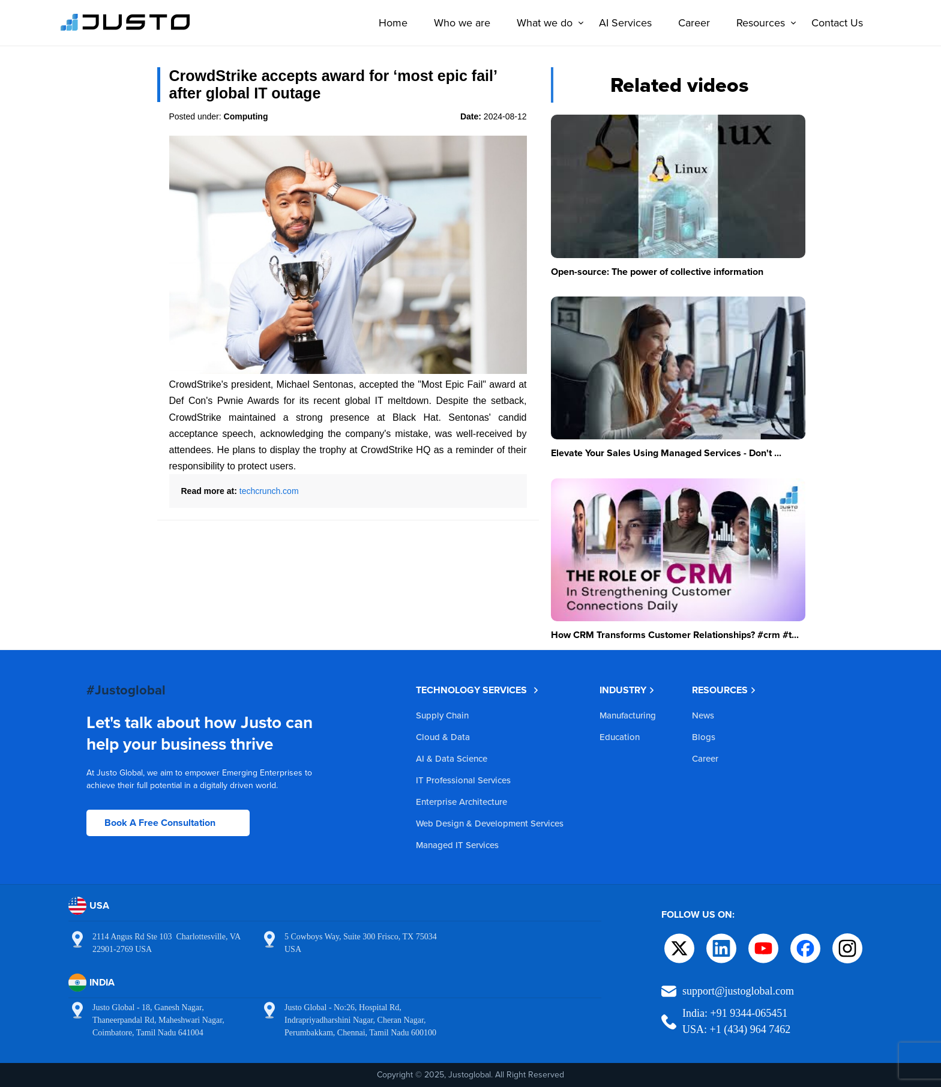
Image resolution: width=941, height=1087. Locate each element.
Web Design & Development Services (490, 823)
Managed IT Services (457, 845)
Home (393, 22)
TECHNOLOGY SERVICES (477, 690)
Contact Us (837, 22)
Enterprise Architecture (461, 801)
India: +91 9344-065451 (734, 1013)
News (703, 715)
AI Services (625, 22)
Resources (763, 22)
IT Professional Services (463, 780)
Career (694, 22)
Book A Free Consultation (159, 823)
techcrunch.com (269, 491)
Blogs (703, 736)
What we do (548, 22)
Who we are (462, 22)
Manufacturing (628, 715)
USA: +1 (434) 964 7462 (736, 1029)
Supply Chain (442, 715)
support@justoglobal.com (738, 991)
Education (620, 736)
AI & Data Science (451, 758)
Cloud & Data (443, 736)
